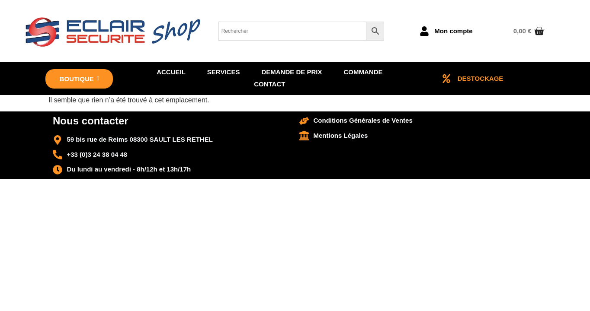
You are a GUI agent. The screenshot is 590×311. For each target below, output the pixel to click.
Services (223, 72)
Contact (269, 84)
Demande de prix (291, 72)
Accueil (171, 72)
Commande (362, 72)
